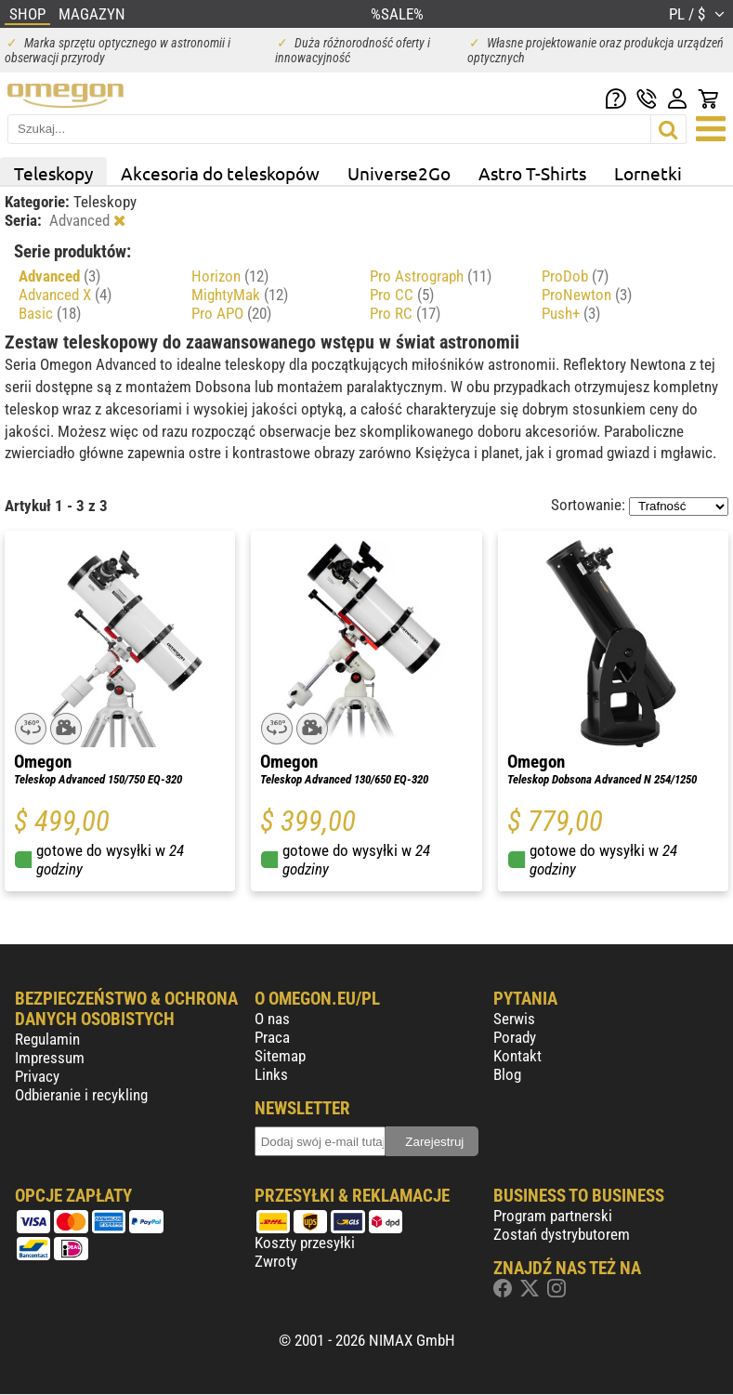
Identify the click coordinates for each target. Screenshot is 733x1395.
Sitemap (280, 1055)
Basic (50, 313)
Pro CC (402, 294)
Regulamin (47, 1039)
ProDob (575, 276)
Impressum (50, 1057)
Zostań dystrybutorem (561, 1234)
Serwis (514, 1018)
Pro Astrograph (430, 276)
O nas (272, 1018)
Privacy (37, 1076)
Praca (272, 1037)
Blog (507, 1074)
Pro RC (405, 313)
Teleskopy (53, 173)
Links (271, 1074)
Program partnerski (552, 1215)
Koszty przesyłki (305, 1242)
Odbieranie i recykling (81, 1095)
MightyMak (239, 294)
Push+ (571, 313)
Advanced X (65, 294)
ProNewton (587, 294)
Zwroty (276, 1261)
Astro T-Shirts (532, 173)
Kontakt (517, 1055)
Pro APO (231, 313)
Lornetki (648, 173)
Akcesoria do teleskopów (220, 173)
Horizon (229, 276)
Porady (514, 1037)
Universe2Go (399, 173)
